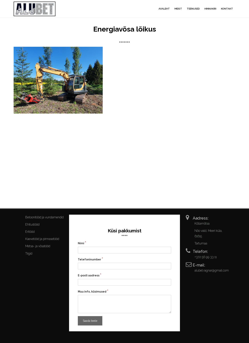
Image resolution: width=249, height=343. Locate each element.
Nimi (82, 243)
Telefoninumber (90, 259)
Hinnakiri (210, 8)
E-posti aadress (89, 275)
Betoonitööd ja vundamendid (44, 217)
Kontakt (227, 8)
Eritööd (30, 232)
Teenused (193, 8)
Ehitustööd (32, 224)
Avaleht (164, 8)
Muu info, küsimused (93, 291)
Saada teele (90, 320)
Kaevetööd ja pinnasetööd (42, 239)
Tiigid (28, 253)
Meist (178, 8)
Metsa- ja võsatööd (37, 246)
